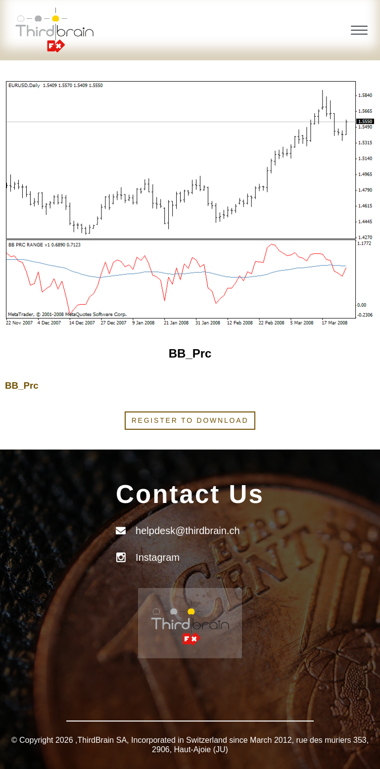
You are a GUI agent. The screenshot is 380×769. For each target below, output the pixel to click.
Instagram (158, 557)
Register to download (190, 420)
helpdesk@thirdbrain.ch (187, 530)
